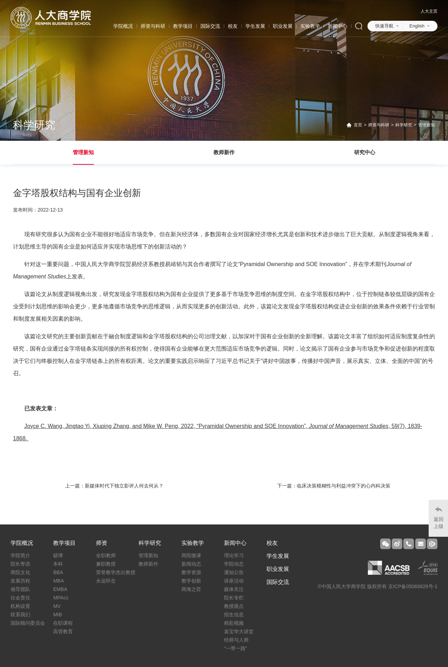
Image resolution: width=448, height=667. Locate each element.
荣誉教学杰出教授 (115, 572)
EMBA (60, 589)
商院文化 (20, 572)
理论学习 (234, 555)
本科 (58, 564)
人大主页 (429, 11)
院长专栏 (234, 597)
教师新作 (224, 152)
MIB (57, 614)
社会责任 (20, 597)
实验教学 (310, 26)
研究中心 (364, 152)
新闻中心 (337, 26)
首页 (358, 124)
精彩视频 (234, 623)
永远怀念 (106, 581)
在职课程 (63, 623)
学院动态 (234, 564)
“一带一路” (235, 648)
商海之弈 (191, 589)
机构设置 (20, 606)
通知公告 (234, 572)
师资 (101, 543)
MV (56, 606)
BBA (58, 572)
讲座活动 (234, 581)
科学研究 (403, 124)
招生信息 (234, 614)
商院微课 (191, 555)
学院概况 (123, 26)
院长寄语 (20, 564)
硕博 (58, 555)
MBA (58, 581)
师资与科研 (153, 26)
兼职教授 (106, 564)
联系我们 (20, 614)
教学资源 (191, 572)
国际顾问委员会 (28, 623)
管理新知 (426, 124)
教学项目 (183, 26)
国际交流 (210, 26)
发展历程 (20, 581)
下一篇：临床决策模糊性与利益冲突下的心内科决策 (333, 486)
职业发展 (283, 26)
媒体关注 (234, 589)
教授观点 (234, 606)
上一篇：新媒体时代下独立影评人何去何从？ (114, 486)
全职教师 (106, 555)
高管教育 (63, 631)
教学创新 (191, 581)
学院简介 (20, 555)
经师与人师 (236, 640)
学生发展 (255, 26)
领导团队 (20, 589)
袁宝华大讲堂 (239, 631)
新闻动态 (191, 564)
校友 (233, 26)
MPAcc (60, 597)
